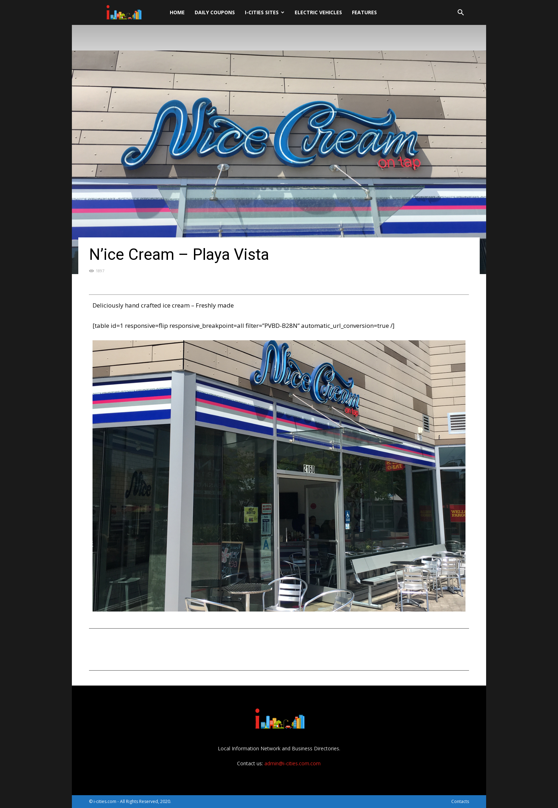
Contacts (460, 801)
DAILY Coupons (215, 12)
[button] (460, 13)
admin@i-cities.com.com (292, 763)
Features (364, 12)
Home (177, 12)
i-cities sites (264, 12)
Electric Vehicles (318, 12)
